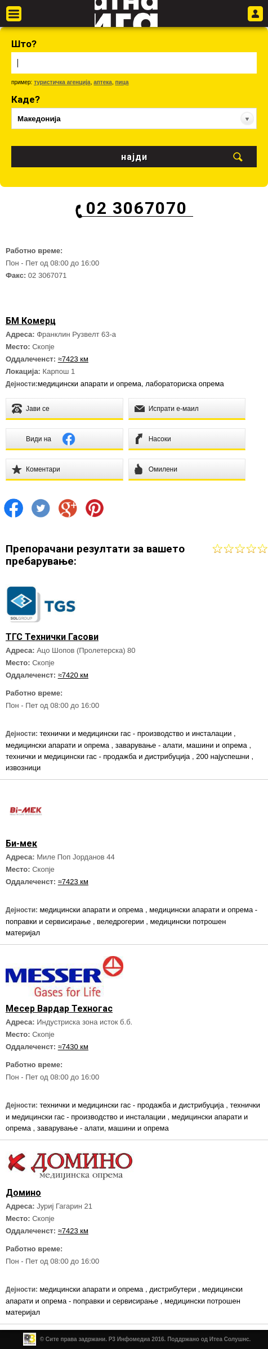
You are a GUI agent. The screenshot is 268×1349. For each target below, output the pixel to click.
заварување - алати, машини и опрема (182, 745)
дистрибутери (173, 1289)
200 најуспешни (223, 756)
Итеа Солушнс (229, 1339)
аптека (102, 82)
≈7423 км (73, 359)
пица (121, 82)
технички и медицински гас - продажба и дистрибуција (99, 756)
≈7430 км (73, 1046)
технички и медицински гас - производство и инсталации (136, 733)
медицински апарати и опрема (89, 383)
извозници (23, 767)
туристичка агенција (62, 82)
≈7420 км (73, 675)
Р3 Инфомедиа (129, 1339)
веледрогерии (121, 921)
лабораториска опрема (184, 383)
